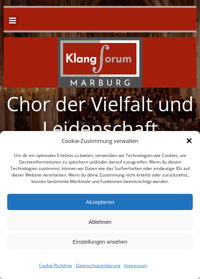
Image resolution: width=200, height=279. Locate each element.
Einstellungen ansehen (100, 242)
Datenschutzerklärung (98, 265)
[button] (189, 140)
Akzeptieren (100, 202)
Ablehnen (99, 222)
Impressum (135, 265)
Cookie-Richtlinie (55, 265)
